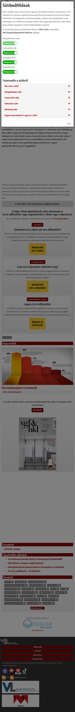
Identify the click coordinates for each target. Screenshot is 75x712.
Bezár (69, 124)
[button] (12, 86)
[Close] (71, 4)
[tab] (37, 86)
